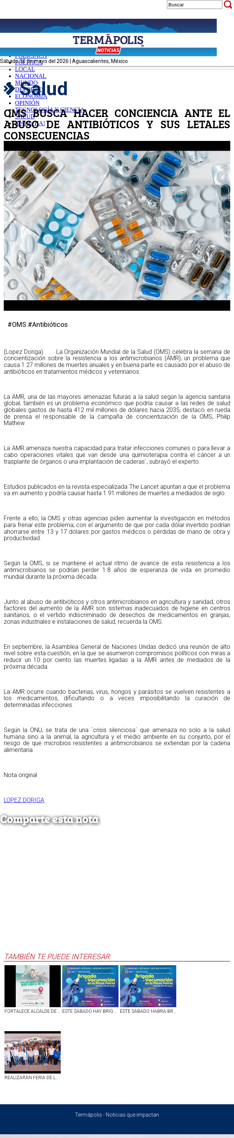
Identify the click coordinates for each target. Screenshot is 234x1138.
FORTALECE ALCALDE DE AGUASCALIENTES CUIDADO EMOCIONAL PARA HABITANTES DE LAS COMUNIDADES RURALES (32, 1011)
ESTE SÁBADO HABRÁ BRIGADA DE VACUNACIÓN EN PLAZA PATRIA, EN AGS (148, 1011)
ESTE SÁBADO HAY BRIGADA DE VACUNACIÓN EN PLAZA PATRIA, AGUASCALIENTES (90, 1011)
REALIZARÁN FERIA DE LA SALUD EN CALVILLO (32, 1077)
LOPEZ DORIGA (24, 800)
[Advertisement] (115, 895)
